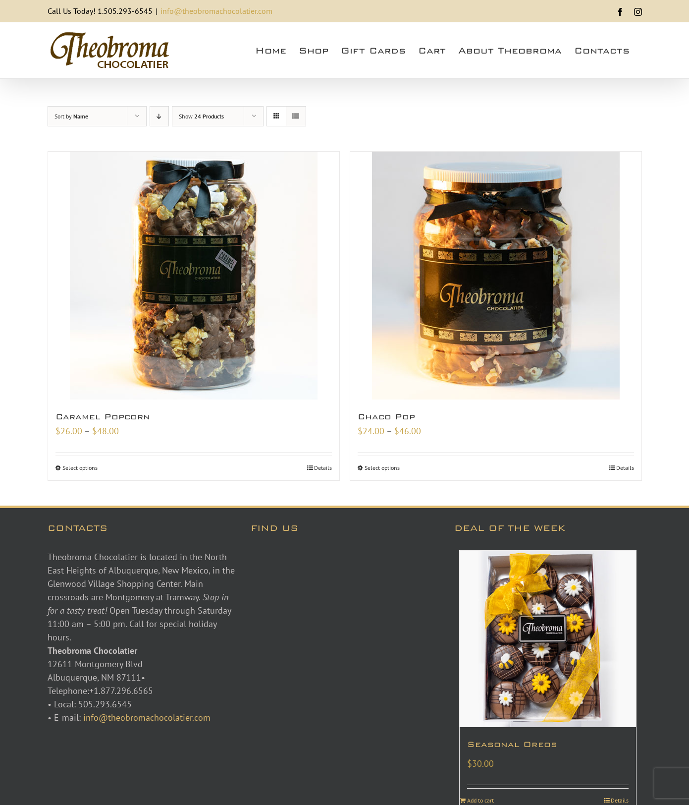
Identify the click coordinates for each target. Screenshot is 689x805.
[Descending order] (159, 116)
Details (323, 467)
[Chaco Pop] (495, 276)
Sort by (71, 116)
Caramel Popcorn (102, 416)
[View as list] (296, 116)
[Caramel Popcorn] (193, 276)
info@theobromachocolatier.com (216, 11)
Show (201, 116)
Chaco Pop (386, 416)
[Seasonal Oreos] (548, 639)
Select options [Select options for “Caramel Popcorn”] (80, 467)
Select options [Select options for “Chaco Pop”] (382, 467)
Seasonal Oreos (512, 744)
